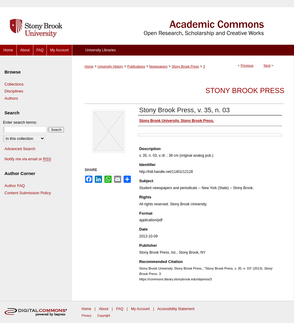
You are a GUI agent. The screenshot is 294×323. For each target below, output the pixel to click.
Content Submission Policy (27, 193)
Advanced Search (19, 148)
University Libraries (100, 50)
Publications (136, 66)
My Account (140, 309)
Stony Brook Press (185, 66)
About (103, 309)
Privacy (87, 315)
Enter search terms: (20, 122)
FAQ (119, 309)
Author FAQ (14, 185)
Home (89, 66)
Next (267, 65)
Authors (11, 98)
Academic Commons (183, 22)
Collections (14, 84)
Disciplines (13, 91)
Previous (247, 65)
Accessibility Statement (176, 309)
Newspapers (158, 66)
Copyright (103, 315)
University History (110, 66)
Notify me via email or (27, 159)
